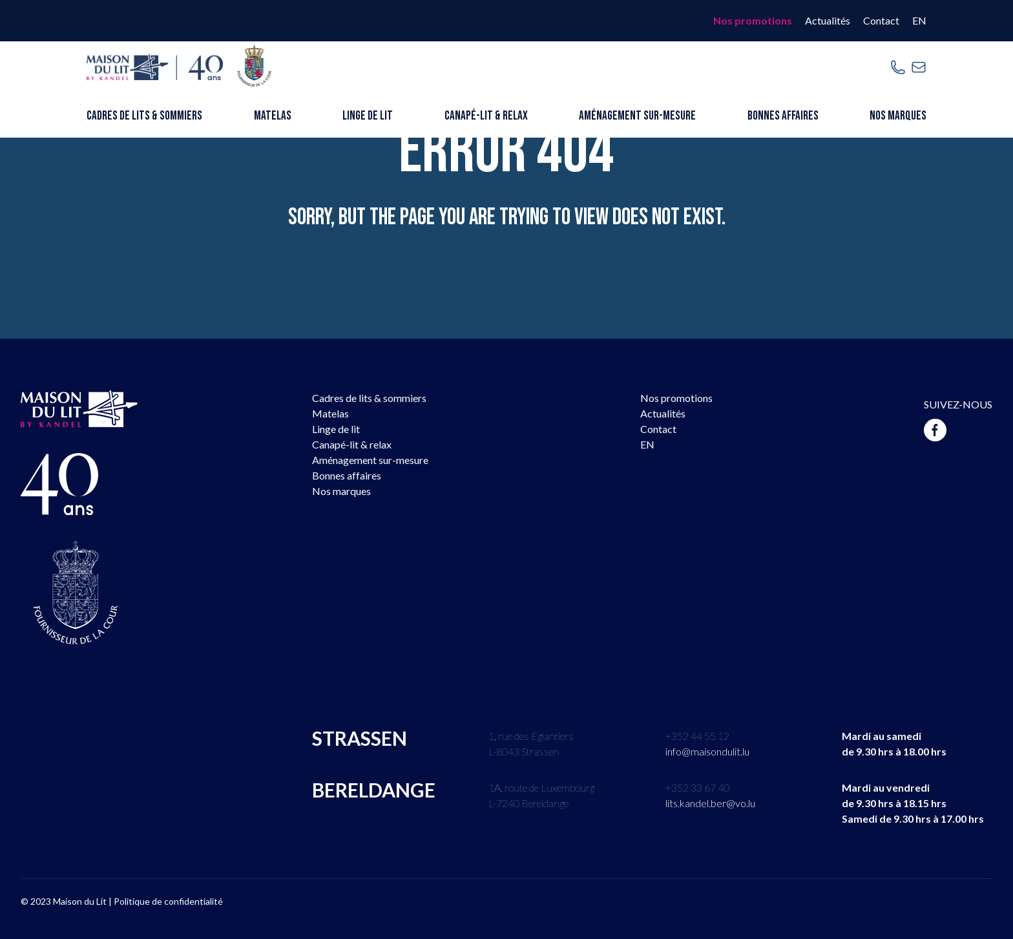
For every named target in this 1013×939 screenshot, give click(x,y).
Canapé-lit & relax (486, 116)
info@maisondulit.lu (707, 751)
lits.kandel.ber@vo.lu (710, 803)
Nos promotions (752, 20)
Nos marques (898, 116)
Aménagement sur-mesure (637, 116)
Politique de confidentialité (168, 901)
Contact (881, 20)
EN (919, 20)
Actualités (827, 20)
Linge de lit (367, 116)
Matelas (272, 116)
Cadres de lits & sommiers (144, 116)
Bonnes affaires (783, 116)
